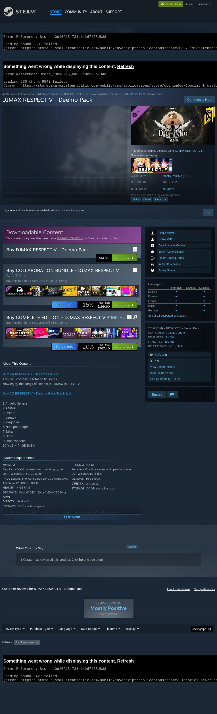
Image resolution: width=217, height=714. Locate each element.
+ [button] (165, 204)
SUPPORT (114, 12)
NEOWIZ (168, 194)
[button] (124, 263)
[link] (95, 310)
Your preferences (204, 594)
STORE (56, 12)
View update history (162, 372)
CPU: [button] (196, 654)
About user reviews (178, 594)
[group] (108, 657)
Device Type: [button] (26, 660)
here (82, 565)
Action (136, 204)
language (203, 4)
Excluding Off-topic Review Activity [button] (69, 654)
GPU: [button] (6, 660)
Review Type (12, 640)
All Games (8, 99)
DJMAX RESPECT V (76, 99)
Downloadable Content (104, 99)
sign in (188, 4)
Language (65, 640)
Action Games (26, 99)
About (96, 12)
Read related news (161, 378)
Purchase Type (40, 640)
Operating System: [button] (174, 654)
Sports (157, 204)
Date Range (89, 640)
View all (131, 552)
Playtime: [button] (104, 654)
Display (131, 640)
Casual (147, 204)
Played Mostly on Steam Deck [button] (136, 654)
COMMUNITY (76, 12)
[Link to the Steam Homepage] (23, 15)
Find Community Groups (165, 384)
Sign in (8, 215)
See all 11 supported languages (167, 321)
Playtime (111, 640)
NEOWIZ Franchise (49, 99)
